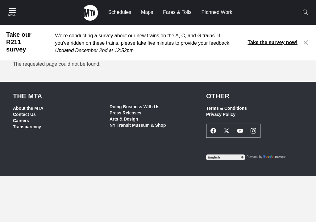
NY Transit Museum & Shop (138, 125)
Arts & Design (124, 119)
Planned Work (216, 12)
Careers (21, 120)
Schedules (119, 12)
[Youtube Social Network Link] (240, 131)
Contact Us (24, 114)
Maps (147, 12)
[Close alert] (306, 42)
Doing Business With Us (135, 106)
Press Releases (125, 112)
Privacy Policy (220, 114)
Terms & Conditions (226, 108)
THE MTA (27, 96)
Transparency (27, 126)
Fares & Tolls (177, 12)
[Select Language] (225, 157)
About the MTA (28, 108)
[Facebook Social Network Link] (213, 131)
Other (218, 96)
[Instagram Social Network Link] (253, 131)
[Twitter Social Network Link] (227, 131)
